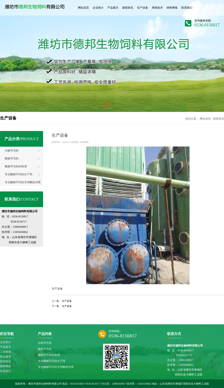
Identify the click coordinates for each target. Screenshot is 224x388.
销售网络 (5, 366)
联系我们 (5, 371)
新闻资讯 (218, 118)
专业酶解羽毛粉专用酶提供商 (23, 182)
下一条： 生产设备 (62, 306)
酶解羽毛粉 (12, 158)
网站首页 (205, 118)
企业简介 (5, 342)
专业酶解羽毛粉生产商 (18, 174)
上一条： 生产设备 (62, 301)
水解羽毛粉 (12, 150)
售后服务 (5, 356)
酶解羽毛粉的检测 (16, 166)
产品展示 (5, 346)
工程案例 (5, 351)
